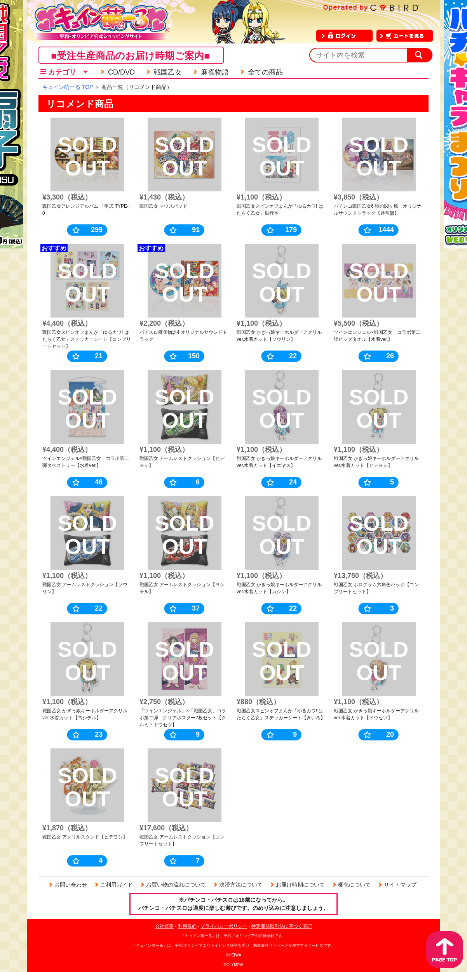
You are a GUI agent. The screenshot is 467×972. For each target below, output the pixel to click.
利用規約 (187, 926)
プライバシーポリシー (223, 926)
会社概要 (164, 926)
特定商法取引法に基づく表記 (281, 926)
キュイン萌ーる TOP (67, 87)
